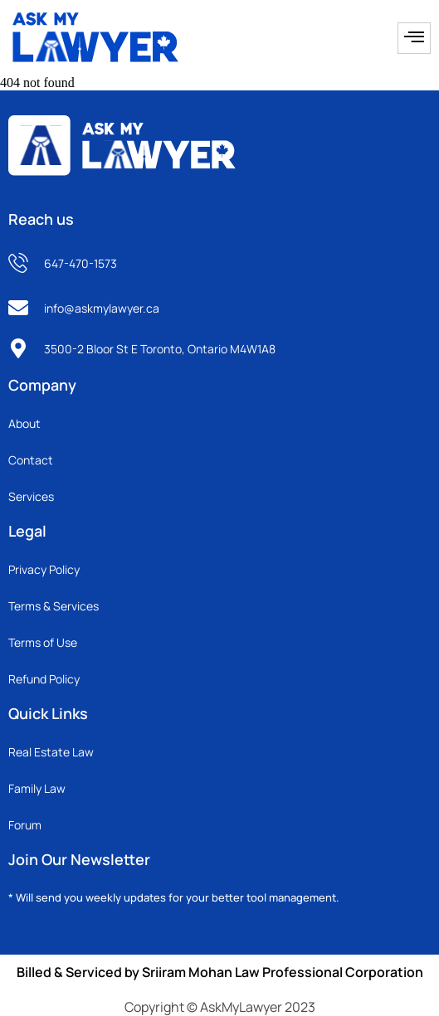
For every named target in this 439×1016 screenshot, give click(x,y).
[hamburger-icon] (414, 38)
